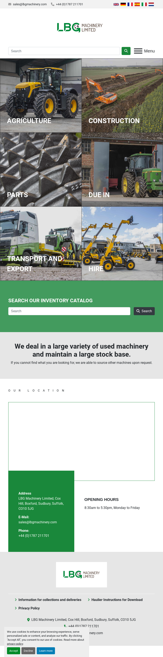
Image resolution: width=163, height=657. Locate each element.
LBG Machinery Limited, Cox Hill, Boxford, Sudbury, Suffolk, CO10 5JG (41, 503)
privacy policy (15, 643)
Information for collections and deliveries (49, 600)
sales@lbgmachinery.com (30, 4)
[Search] (64, 51)
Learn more (46, 650)
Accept (13, 650)
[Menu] (138, 51)
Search (144, 311)
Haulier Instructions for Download (117, 600)
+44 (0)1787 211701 (69, 4)
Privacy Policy (29, 608)
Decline (28, 650)
